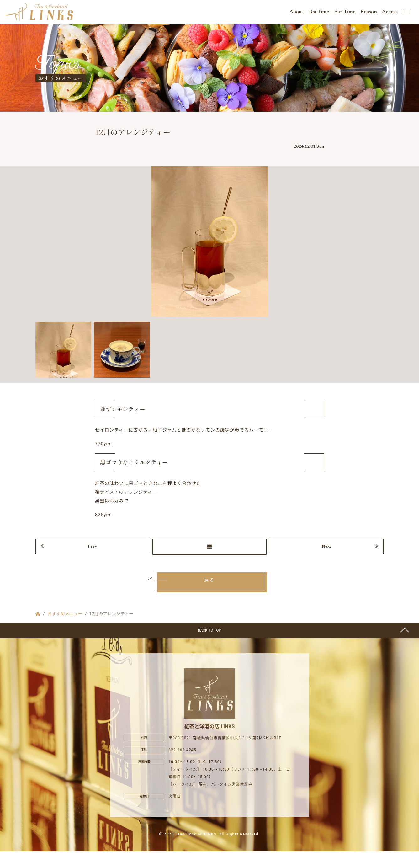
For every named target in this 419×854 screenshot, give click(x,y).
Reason (368, 12)
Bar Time (344, 12)
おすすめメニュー (64, 616)
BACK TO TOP (209, 633)
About (296, 12)
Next (326, 548)
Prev (92, 548)
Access (390, 12)
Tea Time (318, 12)
